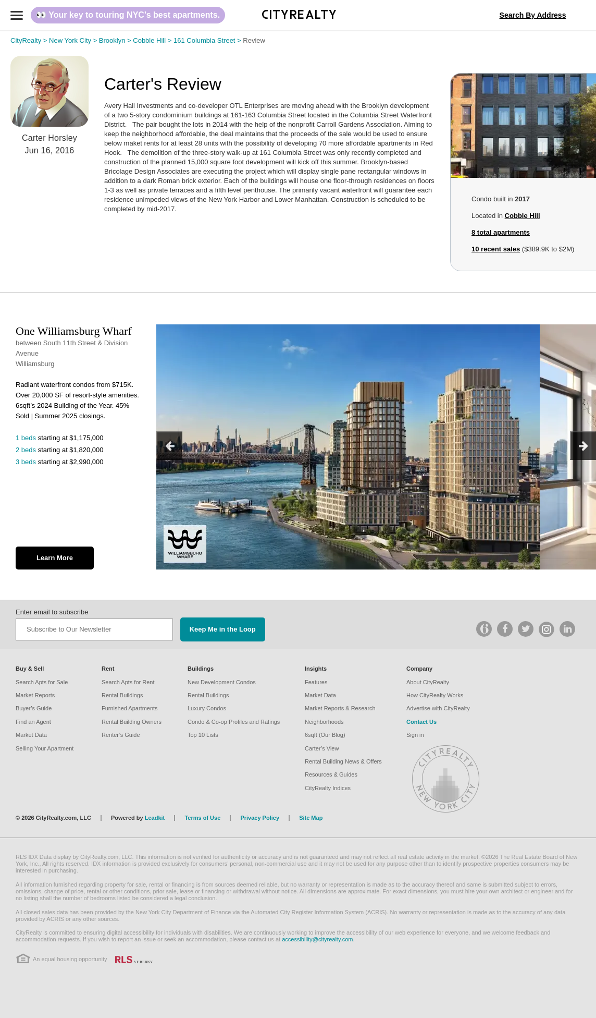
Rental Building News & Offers (343, 761)
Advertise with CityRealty (438, 708)
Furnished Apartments (130, 708)
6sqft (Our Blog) (325, 735)
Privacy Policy (259, 818)
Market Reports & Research (340, 708)
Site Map (310, 818)
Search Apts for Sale (42, 682)
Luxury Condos (207, 708)
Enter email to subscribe (52, 612)
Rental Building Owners (132, 722)
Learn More (54, 558)
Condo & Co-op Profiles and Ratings (234, 722)
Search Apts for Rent (128, 682)
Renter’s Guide (121, 735)
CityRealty (29, 40)
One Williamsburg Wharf (74, 330)
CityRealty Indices (328, 788)
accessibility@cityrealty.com (317, 939)
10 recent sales (495, 249)
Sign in (415, 735)
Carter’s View (322, 748)
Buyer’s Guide (34, 708)
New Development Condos (222, 682)
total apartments (500, 232)
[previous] (169, 445)
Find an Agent (33, 722)
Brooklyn (116, 40)
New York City (74, 40)
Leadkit (155, 818)
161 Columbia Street (208, 40)
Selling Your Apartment (44, 748)
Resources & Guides (331, 774)
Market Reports (35, 695)
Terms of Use (202, 818)
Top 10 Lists (203, 735)
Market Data (31, 735)
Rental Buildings (122, 695)
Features (316, 682)
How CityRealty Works (434, 695)
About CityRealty (427, 682)
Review (254, 40)
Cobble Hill (153, 40)
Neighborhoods (324, 722)
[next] (583, 445)
